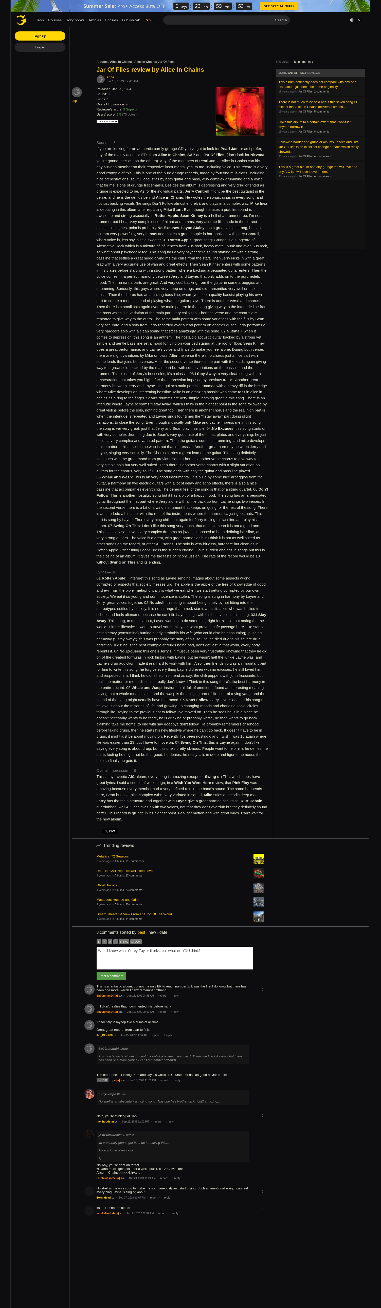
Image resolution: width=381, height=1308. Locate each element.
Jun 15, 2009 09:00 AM (140, 1012)
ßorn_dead (104, 1197)
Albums (102, 62)
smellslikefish (106, 1213)
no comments (322, 156)
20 (114, 1035)
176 (120, 996)
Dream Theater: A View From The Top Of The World (134, 914)
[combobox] (175, 958)
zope (110, 77)
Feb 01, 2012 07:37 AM (140, 1213)
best (141, 932)
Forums (111, 20)
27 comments (133, 875)
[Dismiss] (363, 6)
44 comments (133, 918)
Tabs (40, 20)
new (152, 932)
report (162, 995)
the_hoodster (105, 1121)
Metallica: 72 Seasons (113, 856)
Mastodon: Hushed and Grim (118, 900)
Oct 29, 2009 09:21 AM (142, 1178)
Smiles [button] (124, 941)
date (163, 932)
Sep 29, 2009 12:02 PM (135, 1121)
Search (281, 20)
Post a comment (111, 976)
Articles (94, 20)
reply (174, 995)
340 (122, 1178)
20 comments (133, 904)
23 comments (133, 889)
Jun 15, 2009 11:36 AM (133, 1035)
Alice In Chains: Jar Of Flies (154, 62)
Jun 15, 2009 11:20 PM (142, 1080)
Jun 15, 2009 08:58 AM (140, 995)
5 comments (321, 111)
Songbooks (75, 20)
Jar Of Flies (297, 72)
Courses (55, 20)
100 (122, 1080)
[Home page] (21, 20)
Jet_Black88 (105, 1035)
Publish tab (131, 20)
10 (113, 1198)
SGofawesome (106, 1178)
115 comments (134, 861)
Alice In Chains (121, 62)
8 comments (302, 62)
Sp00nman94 (105, 995)
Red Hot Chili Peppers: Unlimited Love (125, 871)
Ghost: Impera (107, 885)
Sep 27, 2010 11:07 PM (132, 1197)
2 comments (321, 91)
